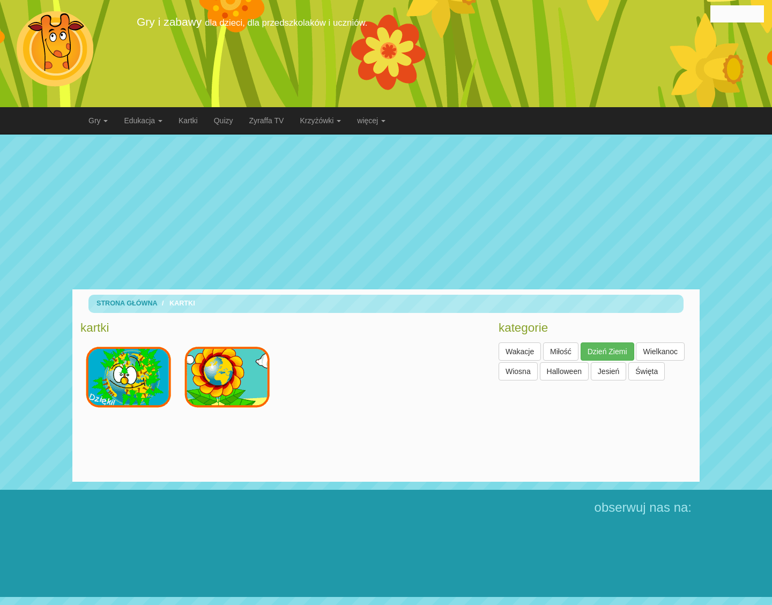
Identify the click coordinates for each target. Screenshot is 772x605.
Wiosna (518, 371)
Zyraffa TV (266, 120)
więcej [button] (371, 120)
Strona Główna (127, 303)
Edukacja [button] (143, 120)
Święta (646, 371)
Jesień (608, 371)
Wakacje (520, 351)
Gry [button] (98, 120)
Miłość (560, 351)
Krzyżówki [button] (320, 120)
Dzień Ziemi (607, 351)
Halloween (564, 371)
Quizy (223, 120)
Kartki (188, 120)
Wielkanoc (660, 351)
